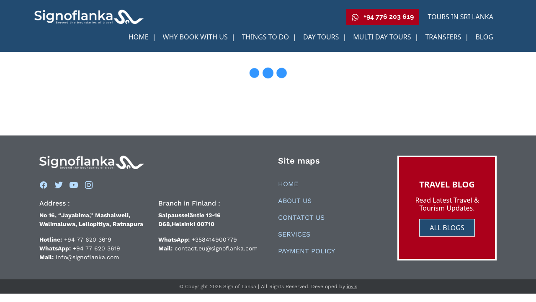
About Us (295, 201)
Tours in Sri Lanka (460, 16)
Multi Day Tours (382, 37)
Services (294, 234)
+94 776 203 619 (383, 17)
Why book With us (196, 37)
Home (139, 37)
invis (352, 286)
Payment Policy (306, 251)
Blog (484, 37)
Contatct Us (301, 217)
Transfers (444, 37)
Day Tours (322, 37)
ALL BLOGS (447, 227)
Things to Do (266, 37)
